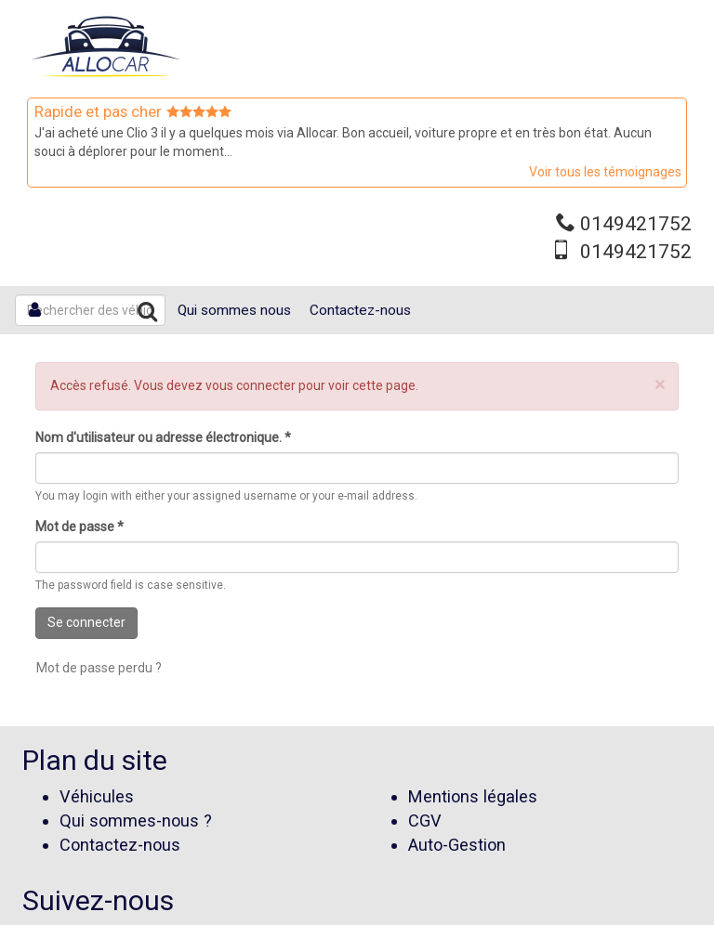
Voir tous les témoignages (605, 171)
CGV (425, 820)
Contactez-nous (360, 310)
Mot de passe (79, 526)
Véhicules (97, 796)
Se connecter (86, 622)
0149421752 (636, 224)
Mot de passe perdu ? (99, 667)
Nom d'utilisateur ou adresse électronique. (163, 437)
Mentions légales (472, 796)
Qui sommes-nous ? (136, 820)
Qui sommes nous (234, 310)
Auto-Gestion (457, 844)
